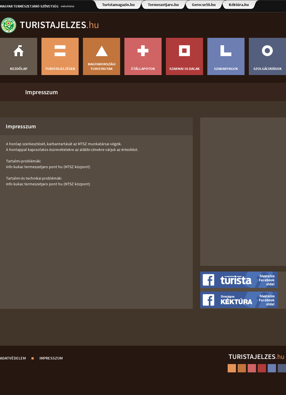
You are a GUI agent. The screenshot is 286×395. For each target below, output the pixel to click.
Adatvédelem (13, 358)
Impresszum (41, 92)
